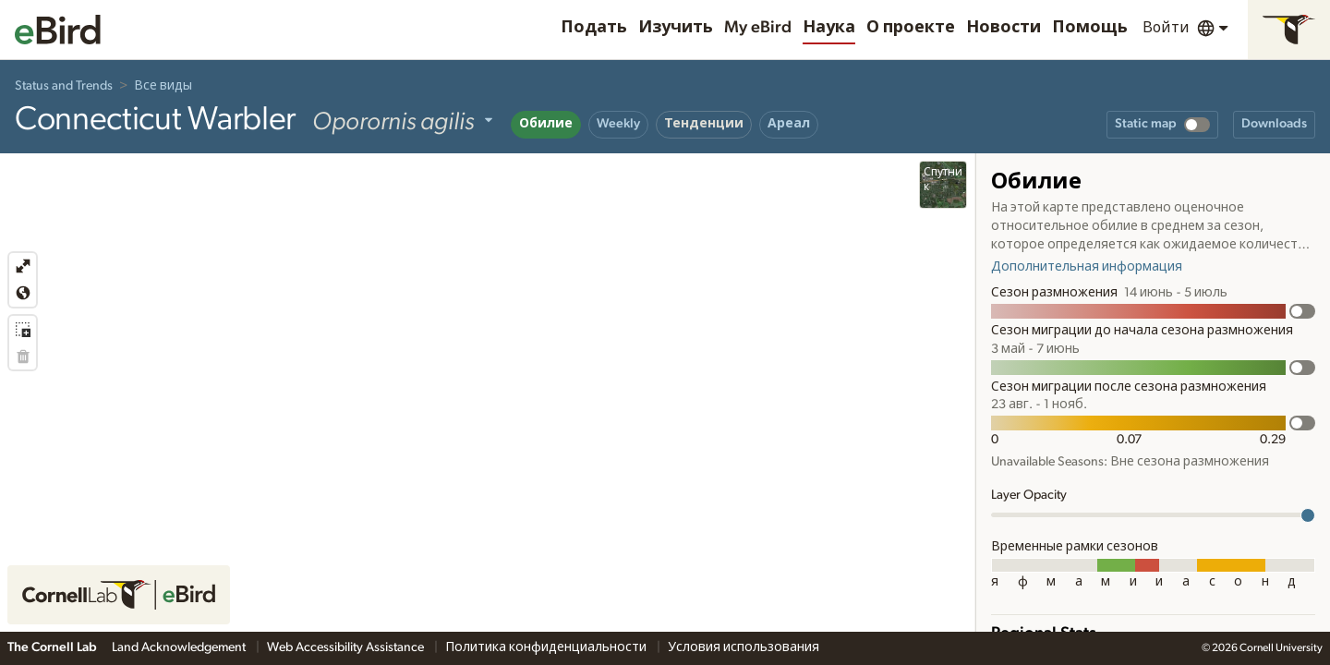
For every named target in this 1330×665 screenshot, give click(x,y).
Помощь (1090, 27)
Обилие (546, 123)
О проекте (910, 27)
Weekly (618, 123)
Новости (1003, 27)
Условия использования (743, 647)
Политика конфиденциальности (547, 647)
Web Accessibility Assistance (347, 647)
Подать (594, 27)
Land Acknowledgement (180, 647)
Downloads (1274, 123)
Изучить (675, 27)
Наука (829, 27)
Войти (1166, 27)
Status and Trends (64, 85)
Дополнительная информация (1086, 266)
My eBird (758, 27)
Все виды (163, 85)
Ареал (789, 123)
